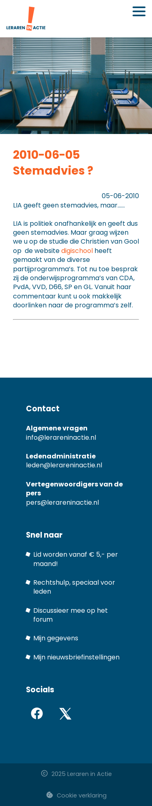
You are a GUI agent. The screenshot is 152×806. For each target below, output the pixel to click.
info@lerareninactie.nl (61, 437)
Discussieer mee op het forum (70, 615)
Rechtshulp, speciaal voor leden (74, 587)
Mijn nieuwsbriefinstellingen (76, 657)
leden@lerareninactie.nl (64, 465)
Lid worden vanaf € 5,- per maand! (75, 559)
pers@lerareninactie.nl (62, 502)
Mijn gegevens (55, 638)
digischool (77, 250)
